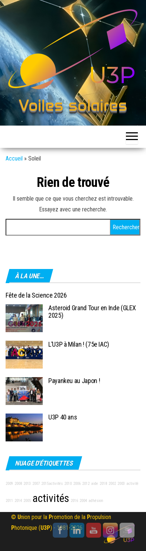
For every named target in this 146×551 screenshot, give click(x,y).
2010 (68, 483)
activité (132, 483)
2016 (74, 500)
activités (50, 498)
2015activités (52, 483)
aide (94, 483)
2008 (18, 483)
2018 (103, 483)
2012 (86, 483)
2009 (9, 483)
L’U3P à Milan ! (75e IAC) (78, 344)
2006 (77, 483)
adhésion (95, 500)
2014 (18, 500)
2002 (112, 483)
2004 (83, 500)
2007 (36, 483)
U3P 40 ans (62, 417)
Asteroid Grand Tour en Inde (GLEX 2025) (92, 311)
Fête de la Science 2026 (36, 295)
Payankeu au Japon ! (74, 381)
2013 (27, 483)
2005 (27, 500)
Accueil (14, 158)
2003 (121, 483)
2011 (9, 500)
